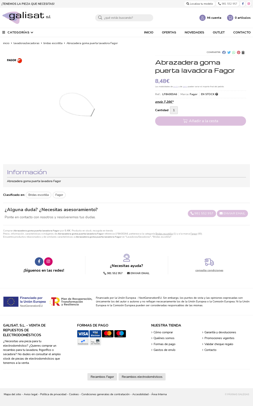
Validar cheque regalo (218, 344)
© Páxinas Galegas (237, 394)
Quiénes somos (164, 338)
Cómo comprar (163, 332)
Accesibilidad (140, 394)
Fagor (194, 233)
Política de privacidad (53, 394)
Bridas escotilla (164, 233)
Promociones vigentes (219, 338)
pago (185, 86)
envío (175, 86)
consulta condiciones (209, 270)
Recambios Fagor (102, 377)
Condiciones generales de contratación (105, 394)
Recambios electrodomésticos (142, 377)
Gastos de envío (164, 350)
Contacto (210, 350)
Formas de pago (164, 344)
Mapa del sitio (12, 394)
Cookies (74, 394)
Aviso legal (31, 394)
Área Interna (159, 394)
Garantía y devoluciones (220, 332)
